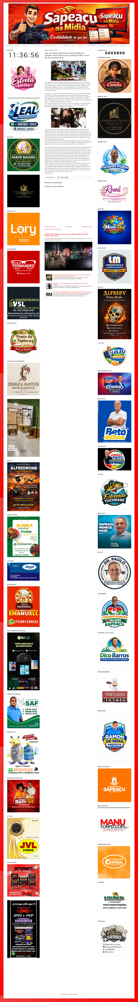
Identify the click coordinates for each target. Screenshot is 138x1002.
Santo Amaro (123, 45)
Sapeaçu (17, 45)
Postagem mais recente (50, 226)
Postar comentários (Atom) (55, 229)
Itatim (73, 45)
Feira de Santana (90, 45)
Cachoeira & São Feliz (49, 45)
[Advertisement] (23, 973)
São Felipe (66, 45)
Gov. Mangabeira (112, 45)
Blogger (76, 994)
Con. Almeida (101, 45)
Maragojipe (80, 45)
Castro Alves (26, 45)
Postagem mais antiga (86, 226)
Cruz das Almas (36, 45)
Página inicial (9, 45)
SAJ (59, 45)
